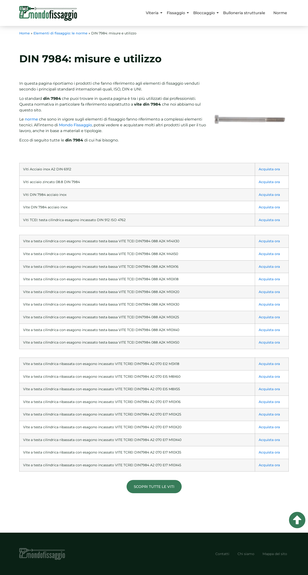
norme (31, 119)
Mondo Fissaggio (75, 125)
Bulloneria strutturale (244, 13)
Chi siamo (245, 554)
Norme (280, 13)
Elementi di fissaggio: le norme (60, 33)
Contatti (222, 554)
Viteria (153, 13)
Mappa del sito (275, 554)
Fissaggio (177, 13)
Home (24, 33)
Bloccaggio (205, 13)
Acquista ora (269, 169)
